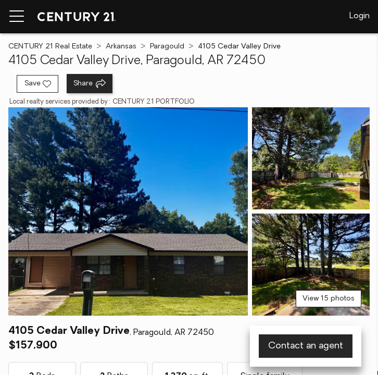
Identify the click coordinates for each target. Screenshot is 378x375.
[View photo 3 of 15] (311, 265)
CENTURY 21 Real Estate (50, 47)
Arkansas (121, 47)
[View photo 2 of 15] (311, 158)
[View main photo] (128, 211)
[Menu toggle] (16, 16)
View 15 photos (329, 299)
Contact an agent (305, 346)
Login (359, 16)
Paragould (167, 47)
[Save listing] (37, 84)
